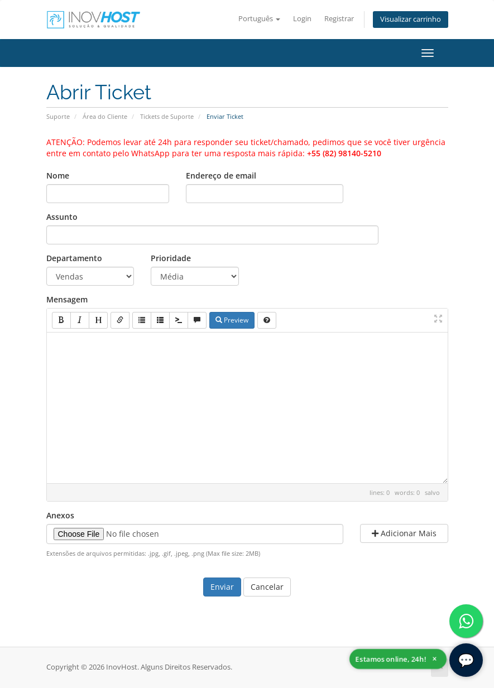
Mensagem (67, 299)
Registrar (339, 18)
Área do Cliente (105, 116)
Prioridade (171, 258)
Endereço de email (221, 175)
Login (302, 18)
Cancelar (267, 586)
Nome (57, 175)
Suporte (58, 116)
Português (259, 18)
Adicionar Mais (404, 533)
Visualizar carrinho (410, 19)
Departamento (74, 258)
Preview (231, 320)
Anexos (60, 515)
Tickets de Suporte (167, 116)
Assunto (62, 216)
